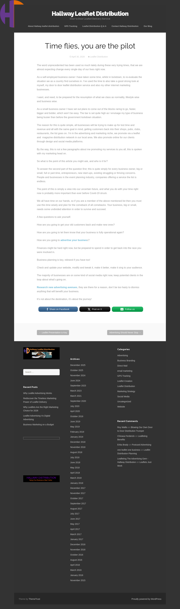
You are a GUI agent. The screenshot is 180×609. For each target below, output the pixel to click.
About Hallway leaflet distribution (43, 26)
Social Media (123, 396)
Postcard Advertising (141, 444)
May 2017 (75, 524)
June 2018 (75, 462)
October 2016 (76, 555)
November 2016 (77, 549)
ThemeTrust (34, 599)
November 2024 (77, 375)
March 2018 (76, 478)
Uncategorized (124, 401)
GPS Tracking (70, 26)
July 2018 (74, 457)
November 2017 (77, 493)
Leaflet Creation (124, 381)
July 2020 (74, 406)
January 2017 (76, 539)
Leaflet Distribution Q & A (94, 26)
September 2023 (78, 385)
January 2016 (76, 575)
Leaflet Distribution (99, 56)
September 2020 (78, 401)
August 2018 (76, 452)
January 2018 (76, 483)
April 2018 (75, 473)
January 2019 (76, 437)
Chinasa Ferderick (126, 436)
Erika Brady (122, 444)
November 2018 (77, 447)
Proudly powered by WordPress (146, 599)
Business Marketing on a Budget (38, 424)
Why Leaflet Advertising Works (37, 393)
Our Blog (148, 26)
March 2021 (76, 396)
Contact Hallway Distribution (125, 26)
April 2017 (75, 529)
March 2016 (76, 570)
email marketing (124, 371)
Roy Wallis (122, 427)
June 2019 (75, 421)
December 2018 (77, 442)
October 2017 (76, 498)
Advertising (122, 355)
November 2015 (77, 580)
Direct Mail (122, 366)
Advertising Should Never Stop (125, 332)
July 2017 (74, 513)
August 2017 (76, 508)
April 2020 (75, 411)
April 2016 (75, 565)
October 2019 (76, 416)
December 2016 (77, 544)
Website (121, 406)
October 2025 (76, 370)
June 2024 (75, 380)
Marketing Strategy (126, 391)
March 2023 (76, 391)
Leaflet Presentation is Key (53, 332)
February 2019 (77, 432)
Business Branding (126, 360)
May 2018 (75, 467)
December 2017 (77, 488)
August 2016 (76, 560)
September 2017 (78, 503)
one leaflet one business (128, 450)
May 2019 (75, 426)
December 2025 (77, 365)
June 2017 (75, 519)
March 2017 (76, 534)
